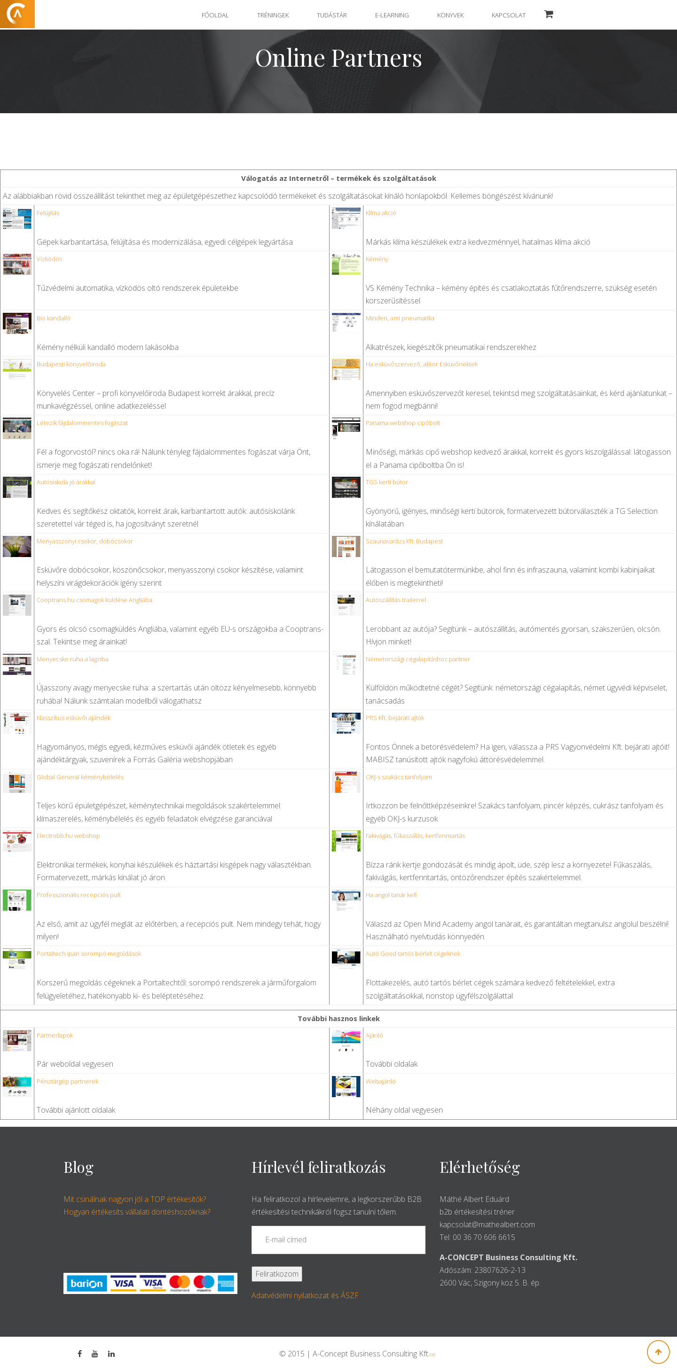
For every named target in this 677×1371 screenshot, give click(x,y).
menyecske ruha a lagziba (73, 659)
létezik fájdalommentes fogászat (82, 422)
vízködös (49, 259)
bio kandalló (54, 318)
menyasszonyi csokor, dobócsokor (85, 541)
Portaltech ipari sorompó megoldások (89, 953)
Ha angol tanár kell (391, 895)
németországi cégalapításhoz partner (418, 659)
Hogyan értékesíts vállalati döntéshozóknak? (136, 1212)
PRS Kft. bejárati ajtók (395, 717)
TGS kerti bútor (387, 482)
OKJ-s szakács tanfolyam (399, 777)
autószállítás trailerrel (396, 600)
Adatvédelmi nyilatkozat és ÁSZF (305, 1295)
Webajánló (381, 1081)
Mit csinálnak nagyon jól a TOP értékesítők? (134, 1199)
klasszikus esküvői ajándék (73, 717)
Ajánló (374, 1035)
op (432, 1353)
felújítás (48, 213)
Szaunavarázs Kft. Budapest (404, 541)
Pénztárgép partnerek (67, 1081)
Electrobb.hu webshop (68, 835)
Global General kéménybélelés (80, 777)
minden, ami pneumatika (400, 318)
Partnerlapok (55, 1035)
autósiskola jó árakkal (66, 482)
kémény (377, 259)
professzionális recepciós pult (79, 895)
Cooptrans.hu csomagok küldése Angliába (94, 600)
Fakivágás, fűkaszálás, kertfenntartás (415, 835)
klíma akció (381, 213)
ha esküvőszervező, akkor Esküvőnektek (422, 364)
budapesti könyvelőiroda (71, 364)
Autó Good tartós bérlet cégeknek (413, 953)
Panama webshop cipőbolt (403, 422)
